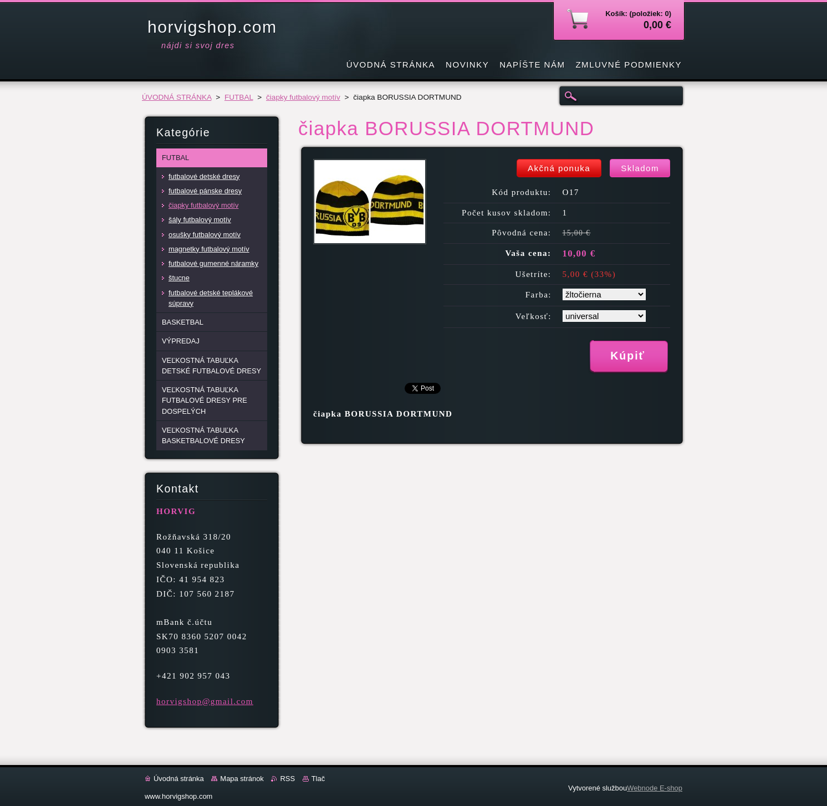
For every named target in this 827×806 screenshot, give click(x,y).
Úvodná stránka (179, 778)
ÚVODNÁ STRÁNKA (176, 97)
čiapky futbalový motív (303, 97)
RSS (287, 778)
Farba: (538, 294)
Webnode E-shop (654, 788)
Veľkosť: (533, 316)
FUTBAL (238, 97)
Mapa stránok (241, 778)
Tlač (318, 778)
